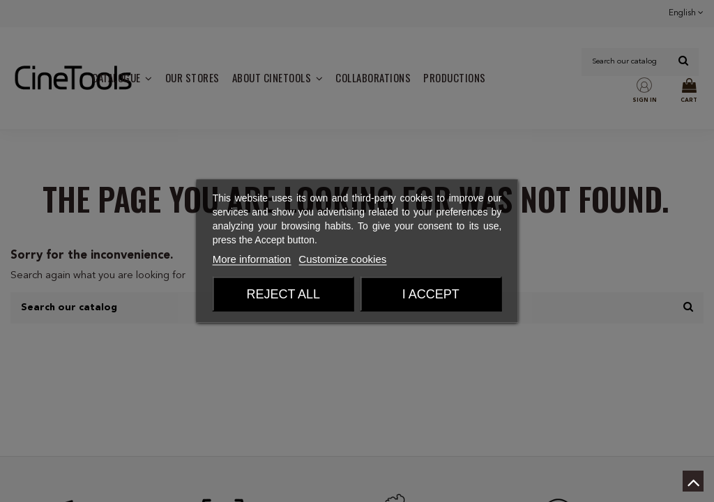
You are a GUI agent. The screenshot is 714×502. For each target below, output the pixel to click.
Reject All (283, 294)
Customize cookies (342, 259)
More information (252, 259)
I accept (430, 294)
